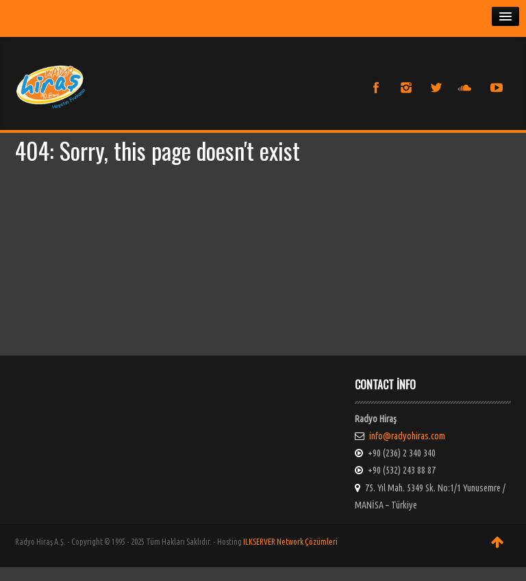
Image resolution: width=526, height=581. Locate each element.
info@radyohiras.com (407, 435)
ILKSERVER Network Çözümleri (290, 541)
